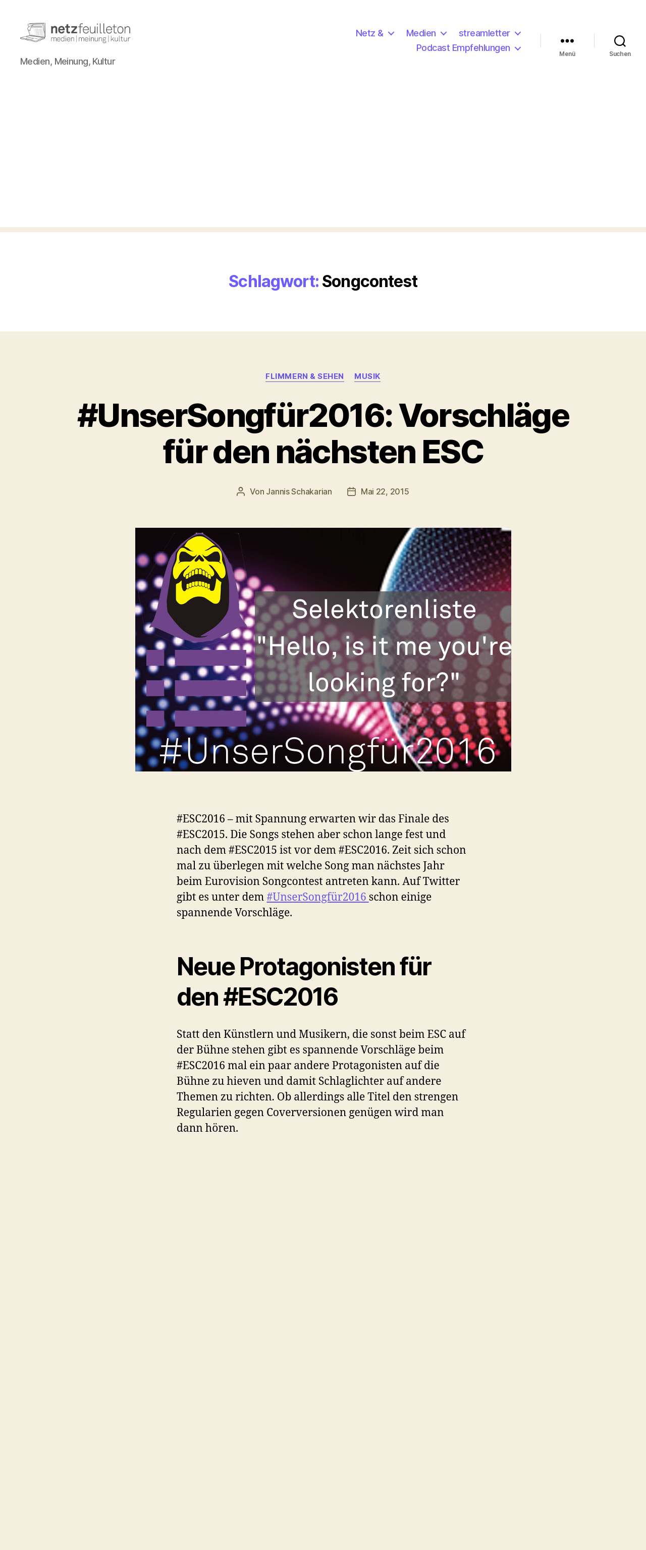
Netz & (370, 37)
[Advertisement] (323, 165)
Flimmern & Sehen (304, 384)
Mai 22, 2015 (385, 500)
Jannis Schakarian (299, 500)
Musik (367, 384)
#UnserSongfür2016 (317, 906)
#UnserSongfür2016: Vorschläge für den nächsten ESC (323, 441)
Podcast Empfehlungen (463, 52)
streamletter (484, 37)
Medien (421, 37)
